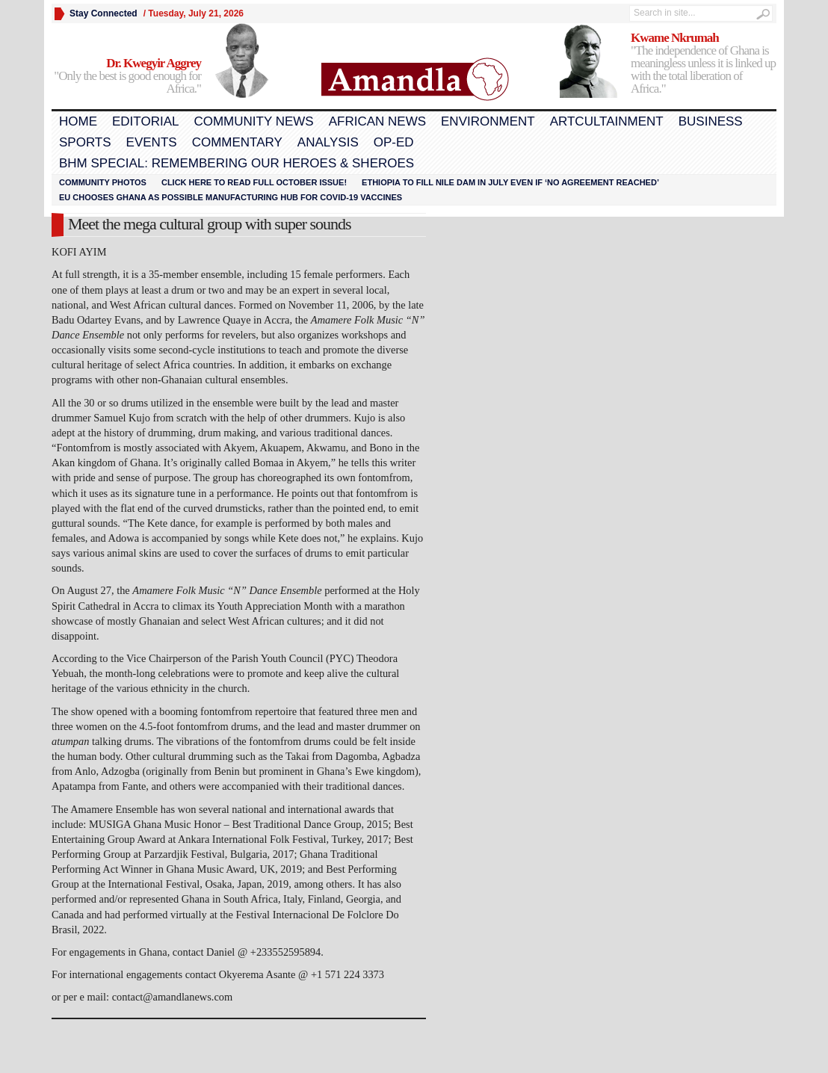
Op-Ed (394, 142)
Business (711, 121)
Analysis (328, 142)
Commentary (237, 142)
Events (151, 142)
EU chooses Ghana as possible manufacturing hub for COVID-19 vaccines (230, 197)
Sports (85, 142)
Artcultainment (607, 121)
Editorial (145, 121)
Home (78, 121)
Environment (488, 121)
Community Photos (102, 182)
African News (377, 121)
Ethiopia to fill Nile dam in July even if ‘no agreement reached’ (510, 182)
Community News (253, 121)
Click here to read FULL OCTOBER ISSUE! (254, 182)
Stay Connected (103, 13)
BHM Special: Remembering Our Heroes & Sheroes (236, 163)
